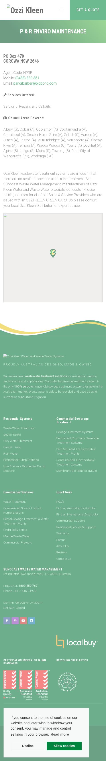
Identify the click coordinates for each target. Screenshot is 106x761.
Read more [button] (60, 734)
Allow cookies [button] (64, 746)
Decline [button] (27, 746)
